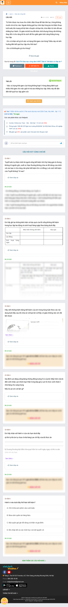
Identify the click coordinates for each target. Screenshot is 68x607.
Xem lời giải (34, 56)
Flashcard (17, 66)
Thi (34, 66)
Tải (51, 66)
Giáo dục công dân (20, 14)
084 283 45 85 (13, 582)
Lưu (59, 17)
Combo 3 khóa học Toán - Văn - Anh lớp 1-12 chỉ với (28, 123)
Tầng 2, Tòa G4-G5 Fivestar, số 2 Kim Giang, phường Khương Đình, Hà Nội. (29, 579)
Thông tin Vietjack (10, 597)
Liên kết (6, 593)
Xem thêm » (9, 339)
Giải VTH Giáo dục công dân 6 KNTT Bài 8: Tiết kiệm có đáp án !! (39, 61)
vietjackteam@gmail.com (15, 585)
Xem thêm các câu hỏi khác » (34, 564)
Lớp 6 (11, 14)
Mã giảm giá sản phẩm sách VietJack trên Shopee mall (28, 132)
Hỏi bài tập (4, 601)
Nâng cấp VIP (34, 367)
